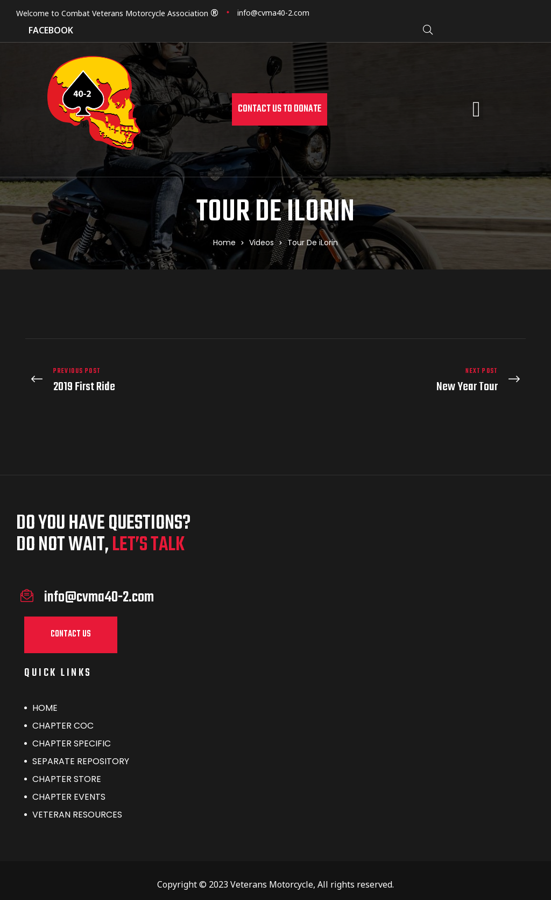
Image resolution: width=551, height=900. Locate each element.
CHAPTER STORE (66, 771)
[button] (279, 109)
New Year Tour (403, 376)
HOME (45, 700)
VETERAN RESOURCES (77, 806)
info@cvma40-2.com (273, 13)
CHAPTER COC (63, 717)
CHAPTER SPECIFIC (71, 735)
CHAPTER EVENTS (68, 789)
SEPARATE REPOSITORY (80, 753)
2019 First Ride (147, 376)
